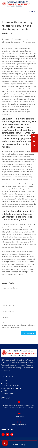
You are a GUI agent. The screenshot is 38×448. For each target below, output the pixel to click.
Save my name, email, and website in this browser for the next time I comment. (18, 326)
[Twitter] (7, 434)
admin (7, 39)
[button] (34, 136)
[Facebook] (3, 434)
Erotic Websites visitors (13, 42)
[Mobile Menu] (32, 11)
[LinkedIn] (11, 434)
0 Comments (30, 42)
